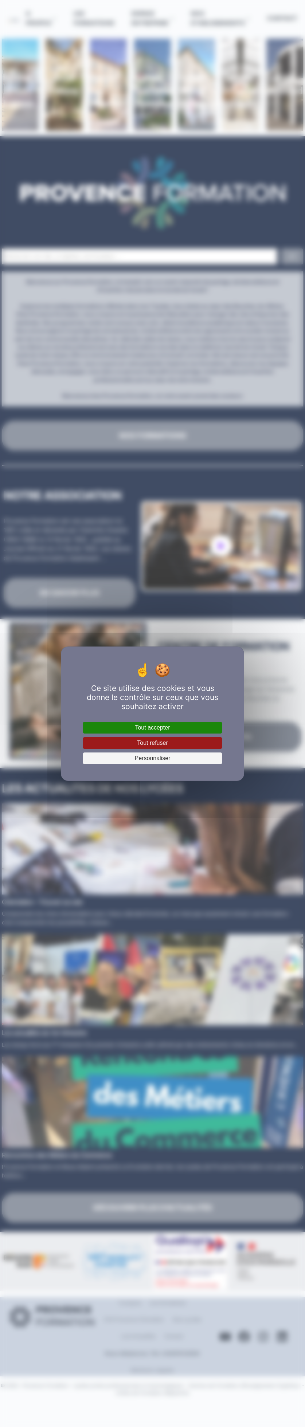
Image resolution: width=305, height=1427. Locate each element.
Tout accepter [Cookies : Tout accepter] (152, 727)
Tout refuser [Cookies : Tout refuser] (152, 743)
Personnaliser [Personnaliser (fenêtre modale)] (153, 758)
